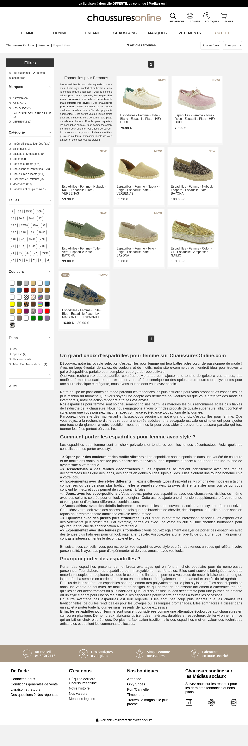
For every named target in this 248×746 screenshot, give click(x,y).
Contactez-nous (23, 700)
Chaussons (124, 33)
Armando (134, 700)
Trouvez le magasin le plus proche (147, 723)
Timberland (135, 716)
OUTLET (221, 33)
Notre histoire (79, 709)
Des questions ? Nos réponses (34, 716)
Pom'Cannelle (138, 711)
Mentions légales (82, 720)
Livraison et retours (25, 711)
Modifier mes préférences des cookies (124, 741)
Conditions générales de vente (34, 705)
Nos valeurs (78, 715)
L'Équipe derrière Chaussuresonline (83, 702)
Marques (156, 33)
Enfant (91, 33)
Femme (27, 33)
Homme (59, 33)
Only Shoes (136, 705)
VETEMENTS (189, 33)
